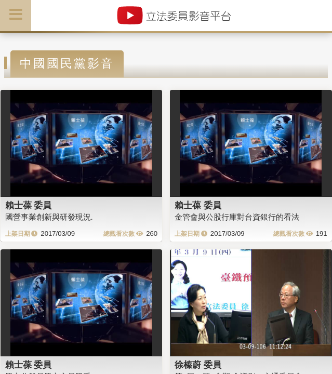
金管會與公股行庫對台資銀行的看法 (237, 216)
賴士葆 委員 (28, 205)
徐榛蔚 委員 (198, 364)
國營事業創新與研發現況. (49, 216)
